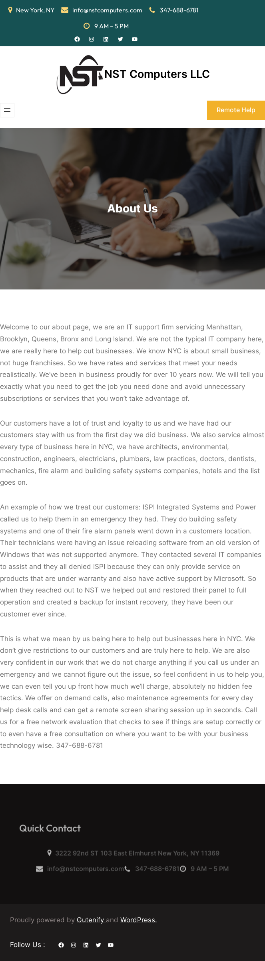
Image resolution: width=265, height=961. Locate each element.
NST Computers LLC (157, 74)
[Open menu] (7, 110)
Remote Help (236, 110)
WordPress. (138, 920)
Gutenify (91, 920)
